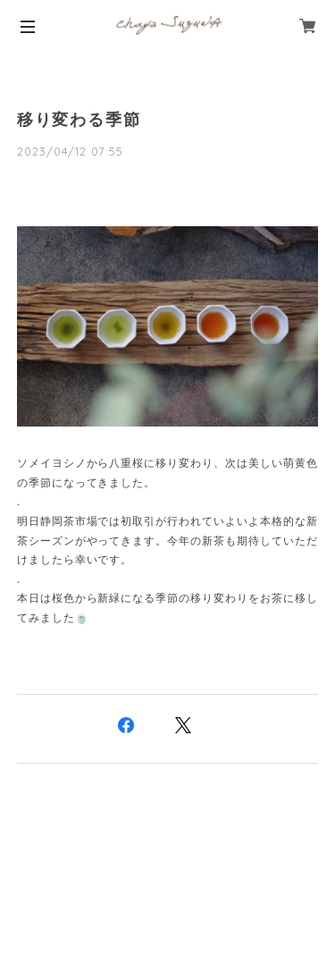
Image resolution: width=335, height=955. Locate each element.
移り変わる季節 (79, 120)
